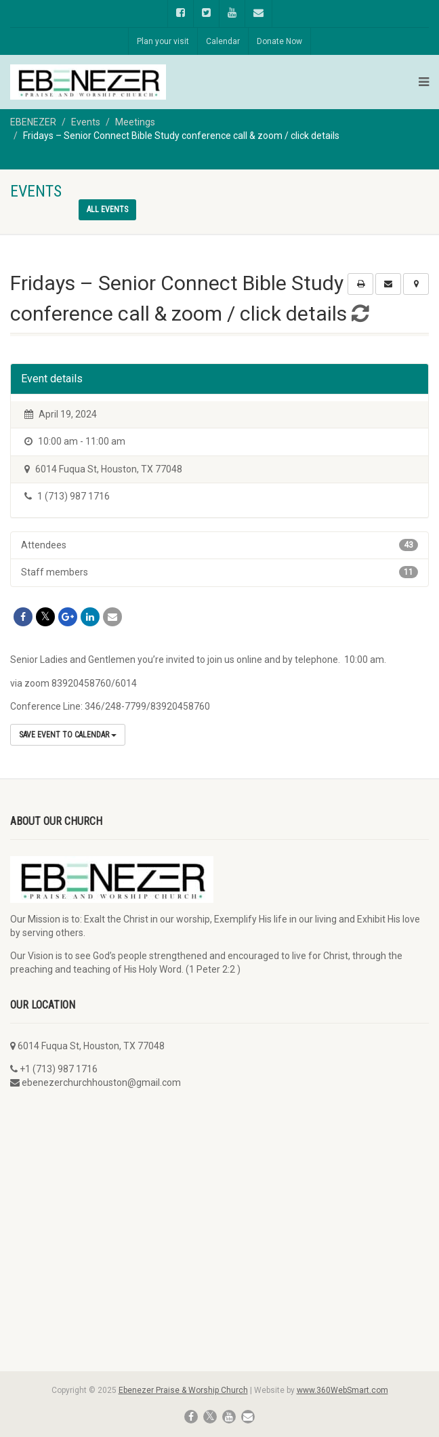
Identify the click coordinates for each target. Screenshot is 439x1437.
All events (107, 209)
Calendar (223, 41)
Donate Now (279, 41)
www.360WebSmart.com (342, 1390)
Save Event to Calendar (68, 735)
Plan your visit (163, 41)
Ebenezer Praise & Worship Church (183, 1390)
